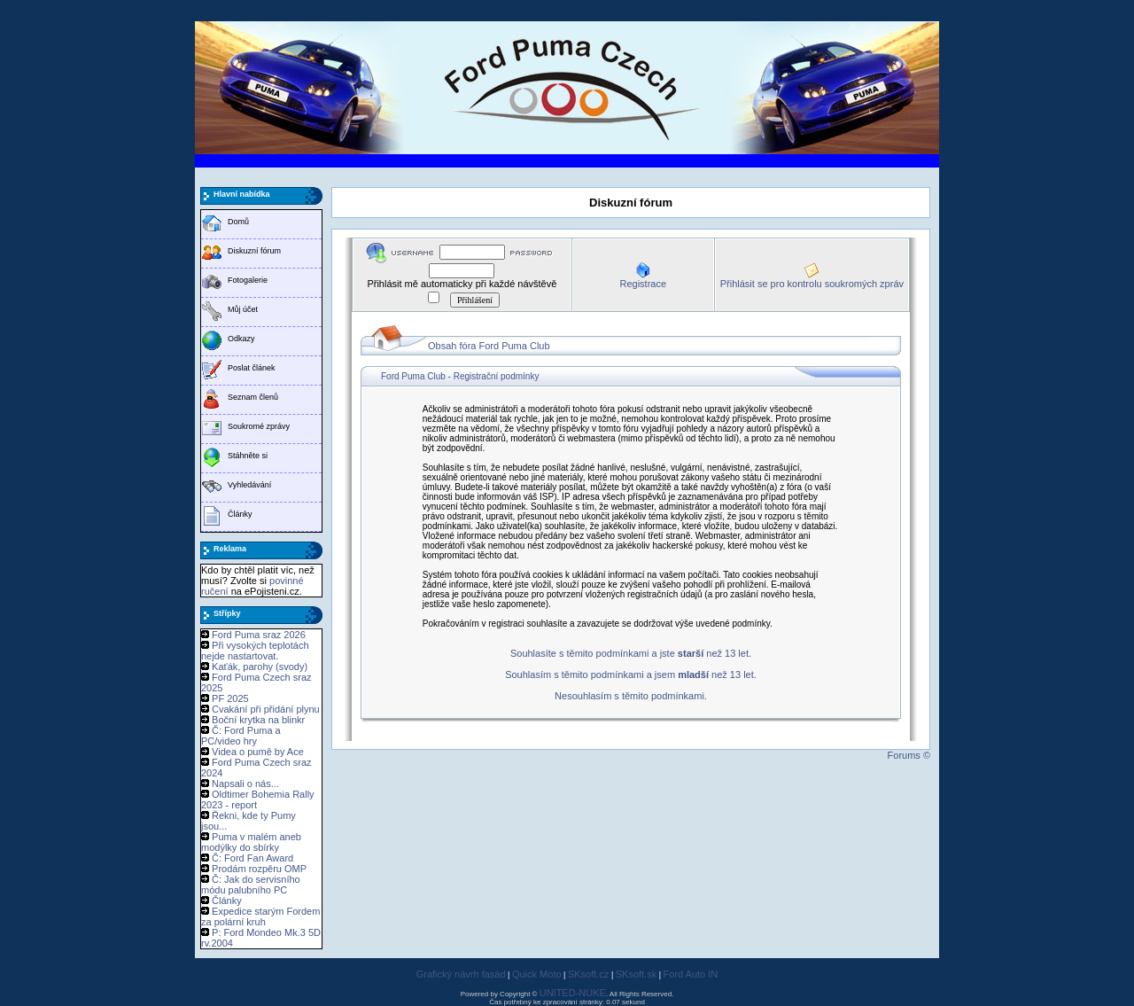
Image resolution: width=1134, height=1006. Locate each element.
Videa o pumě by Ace (258, 751)
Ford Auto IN (691, 974)
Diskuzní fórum (254, 250)
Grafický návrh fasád (461, 974)
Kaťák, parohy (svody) (259, 666)
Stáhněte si (248, 455)
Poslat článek (252, 367)
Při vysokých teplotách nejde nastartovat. (255, 650)
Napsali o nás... (245, 783)
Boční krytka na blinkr (258, 719)
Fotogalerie (248, 280)
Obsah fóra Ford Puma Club (489, 345)
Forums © (909, 755)
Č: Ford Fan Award (252, 858)
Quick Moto (537, 974)
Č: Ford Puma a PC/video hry (241, 735)
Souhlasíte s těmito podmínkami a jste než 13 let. (630, 653)
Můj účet (243, 309)
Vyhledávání (249, 484)
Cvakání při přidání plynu (266, 709)
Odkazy (241, 338)
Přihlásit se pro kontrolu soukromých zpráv (812, 283)
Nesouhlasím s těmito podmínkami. (631, 695)
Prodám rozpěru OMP (259, 868)
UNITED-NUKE (573, 992)
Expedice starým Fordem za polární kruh (260, 916)
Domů (238, 221)
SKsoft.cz (588, 974)
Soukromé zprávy (259, 426)
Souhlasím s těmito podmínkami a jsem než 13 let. (631, 674)
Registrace (642, 283)
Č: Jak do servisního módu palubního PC (250, 884)
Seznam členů (253, 397)
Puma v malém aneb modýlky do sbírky (251, 842)
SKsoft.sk (636, 974)
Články (240, 514)
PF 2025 (230, 698)
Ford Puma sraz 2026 (259, 634)
